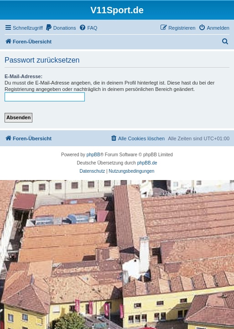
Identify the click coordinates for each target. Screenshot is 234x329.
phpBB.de (147, 162)
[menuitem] (60, 27)
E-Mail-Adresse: (23, 76)
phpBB (93, 154)
